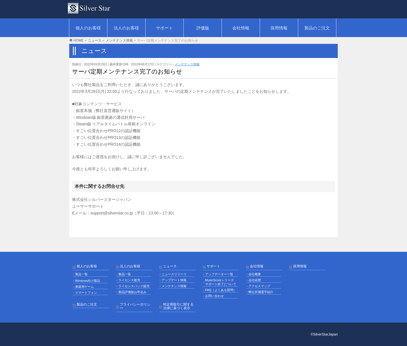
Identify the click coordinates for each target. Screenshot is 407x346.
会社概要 (254, 274)
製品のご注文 (87, 304)
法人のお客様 (130, 266)
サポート (213, 266)
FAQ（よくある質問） (220, 290)
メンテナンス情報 (187, 64)
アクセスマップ (259, 286)
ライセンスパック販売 (134, 286)
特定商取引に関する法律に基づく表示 (178, 306)
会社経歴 (254, 280)
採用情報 (300, 266)
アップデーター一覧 (219, 274)
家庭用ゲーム (84, 286)
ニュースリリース (174, 274)
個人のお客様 (87, 266)
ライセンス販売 (129, 280)
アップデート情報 (174, 280)
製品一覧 (81, 274)
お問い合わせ (214, 296)
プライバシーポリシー (135, 306)
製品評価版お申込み (132, 292)
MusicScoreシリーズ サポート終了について (220, 282)
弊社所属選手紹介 (260, 292)
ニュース (170, 266)
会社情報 (256, 266)
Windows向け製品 (87, 280)
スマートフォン (86, 292)
